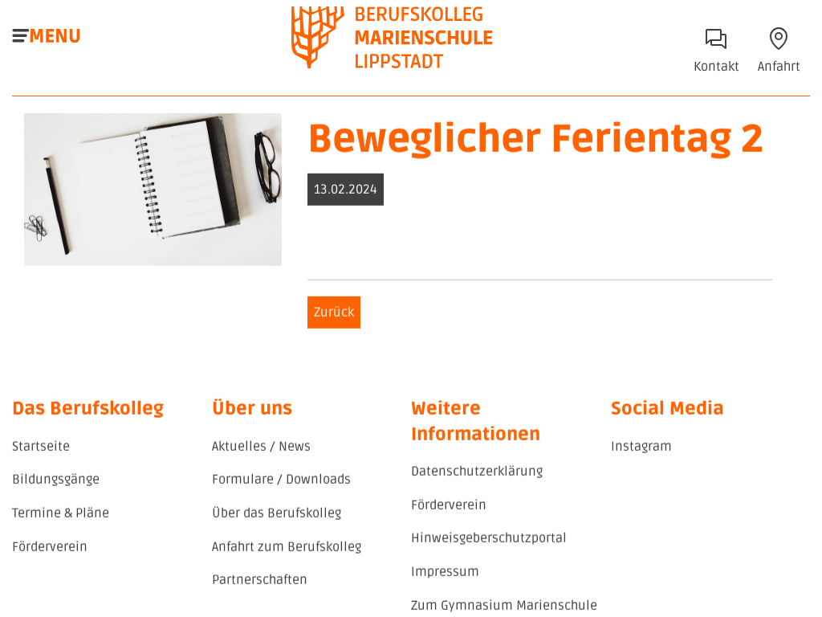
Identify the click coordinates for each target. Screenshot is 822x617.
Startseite (41, 448)
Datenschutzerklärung (477, 474)
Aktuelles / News (261, 448)
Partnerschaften (259, 582)
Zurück (334, 314)
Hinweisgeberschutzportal (489, 541)
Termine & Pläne (60, 515)
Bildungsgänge (56, 482)
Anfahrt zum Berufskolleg (286, 549)
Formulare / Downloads (281, 482)
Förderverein (49, 549)
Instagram (641, 448)
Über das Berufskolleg (276, 515)
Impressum (445, 574)
